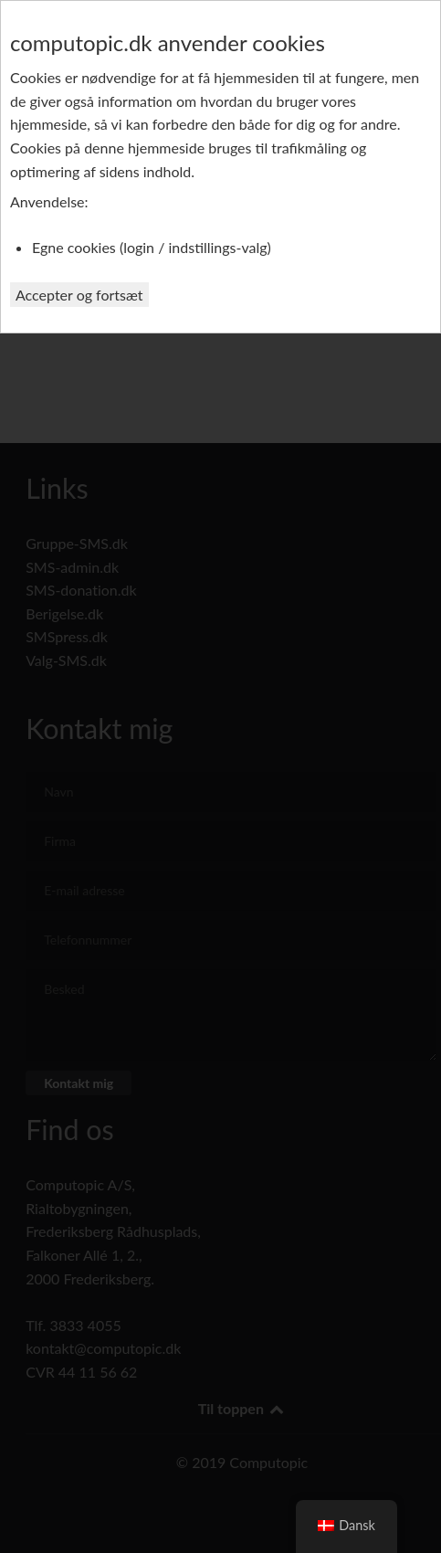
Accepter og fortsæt (79, 294)
